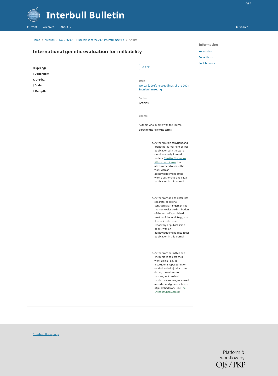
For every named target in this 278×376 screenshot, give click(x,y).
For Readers (206, 51)
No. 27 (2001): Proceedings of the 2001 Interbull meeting (91, 40)
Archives (48, 27)
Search (242, 27)
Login (247, 3)
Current (32, 27)
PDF (147, 67)
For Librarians (207, 63)
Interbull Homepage (46, 334)
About (64, 27)
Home (36, 40)
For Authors (206, 57)
